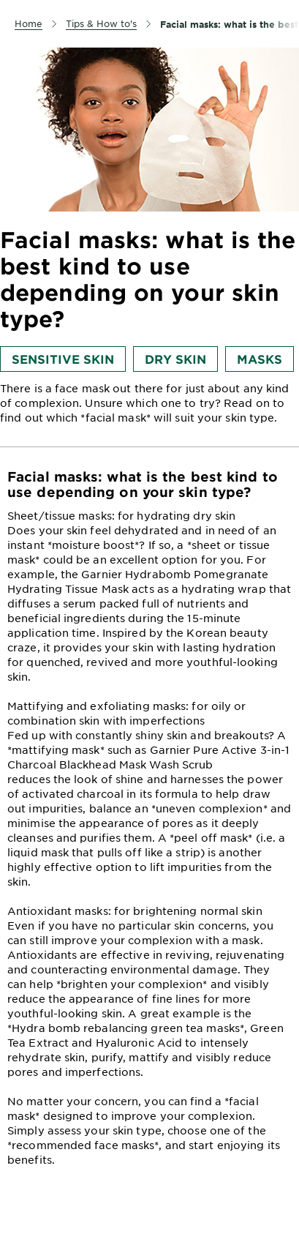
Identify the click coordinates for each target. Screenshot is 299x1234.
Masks (259, 358)
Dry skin (175, 358)
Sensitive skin (63, 358)
